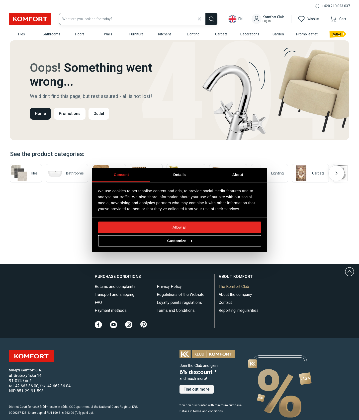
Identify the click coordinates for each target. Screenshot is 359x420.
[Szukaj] (211, 19)
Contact (225, 302)
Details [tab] (179, 174)
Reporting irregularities (239, 310)
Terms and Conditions (176, 310)
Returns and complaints (115, 286)
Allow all (179, 227)
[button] (269, 19)
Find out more (196, 389)
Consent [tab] (121, 174)
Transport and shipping (114, 294)
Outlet (98, 113)
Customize (179, 240)
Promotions (70, 113)
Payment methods (111, 310)
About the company (235, 294)
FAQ (98, 302)
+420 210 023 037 (336, 6)
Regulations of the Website (180, 294)
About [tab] (237, 174)
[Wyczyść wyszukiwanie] (199, 19)
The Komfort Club (234, 286)
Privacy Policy (169, 286)
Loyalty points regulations (179, 302)
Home (40, 113)
